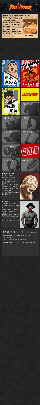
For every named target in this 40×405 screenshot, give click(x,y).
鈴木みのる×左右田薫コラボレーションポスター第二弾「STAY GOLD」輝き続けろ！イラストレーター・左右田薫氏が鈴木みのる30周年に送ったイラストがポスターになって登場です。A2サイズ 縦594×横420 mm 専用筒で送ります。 (10, 195)
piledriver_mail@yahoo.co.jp (17, 250)
